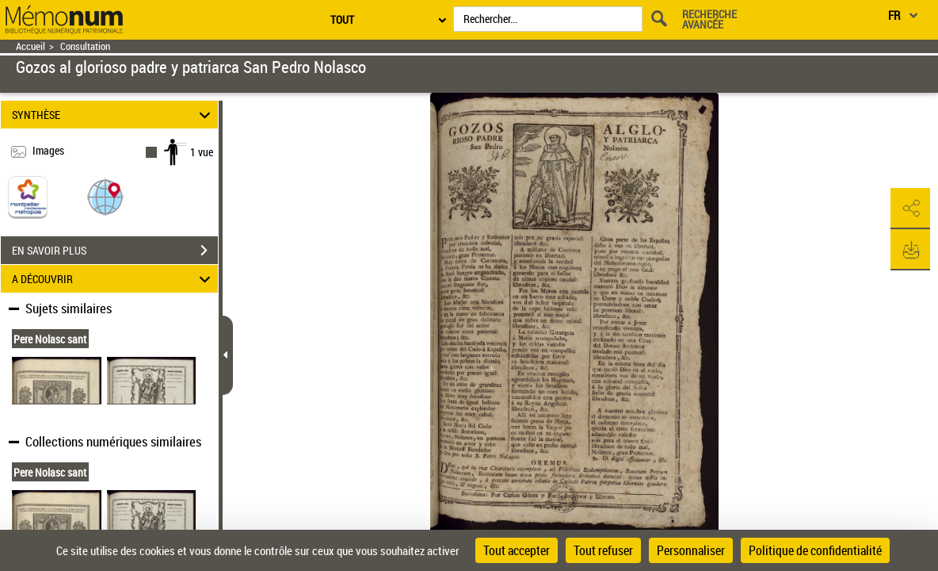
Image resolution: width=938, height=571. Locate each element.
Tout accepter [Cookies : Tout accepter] (516, 550)
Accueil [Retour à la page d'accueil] (30, 46)
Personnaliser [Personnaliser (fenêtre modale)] (691, 550)
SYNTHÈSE (113, 114)
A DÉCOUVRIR (113, 279)
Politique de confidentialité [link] (815, 550)
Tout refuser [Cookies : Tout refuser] (603, 550)
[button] (105, 196)
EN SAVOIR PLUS (115, 251)
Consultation (85, 46)
